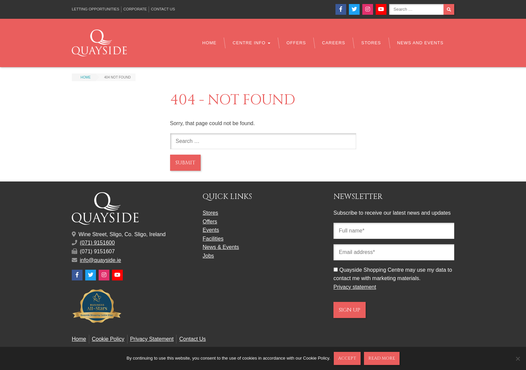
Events (211, 230)
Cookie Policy (108, 339)
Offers (296, 42)
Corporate (135, 9)
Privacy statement (354, 287)
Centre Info (251, 42)
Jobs (208, 256)
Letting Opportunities (95, 9)
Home (209, 42)
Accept (347, 358)
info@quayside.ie (100, 260)
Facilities (213, 239)
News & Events (221, 247)
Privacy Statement (152, 339)
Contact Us (163, 9)
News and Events (420, 42)
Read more (381, 358)
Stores (371, 42)
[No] (517, 358)
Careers (333, 42)
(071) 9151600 (97, 243)
